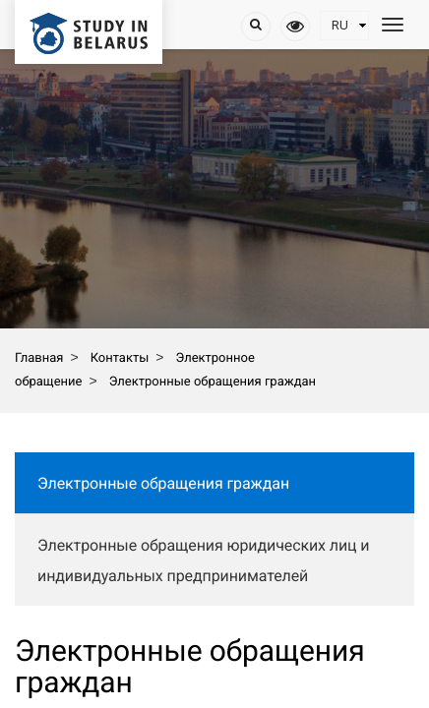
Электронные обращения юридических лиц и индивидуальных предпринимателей (203, 560)
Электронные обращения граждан (163, 483)
